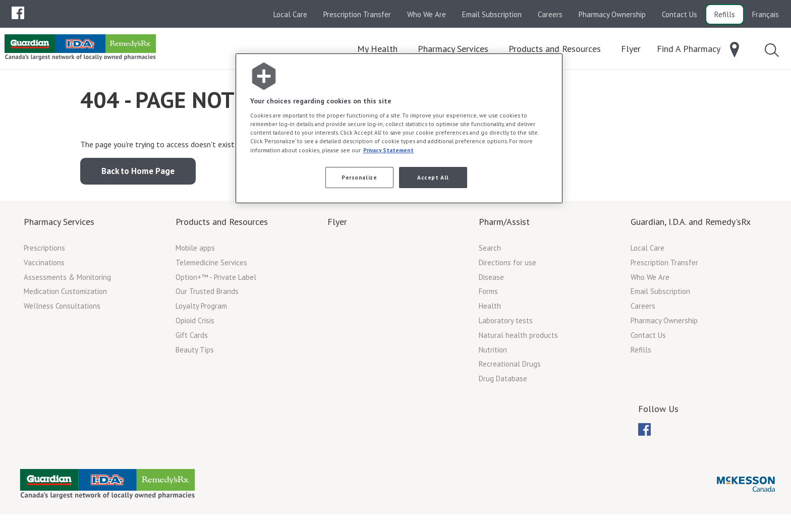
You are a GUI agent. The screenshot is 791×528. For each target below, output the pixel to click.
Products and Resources (222, 225)
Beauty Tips (195, 353)
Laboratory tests (506, 324)
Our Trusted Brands (207, 295)
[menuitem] (18, 13)
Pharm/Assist (504, 225)
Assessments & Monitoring (67, 280)
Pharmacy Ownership (612, 14)
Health (490, 309)
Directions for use (507, 266)
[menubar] (18, 13)
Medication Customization (65, 295)
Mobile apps (195, 251)
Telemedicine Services (211, 266)
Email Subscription (492, 14)
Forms (488, 295)
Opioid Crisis (195, 324)
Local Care (290, 14)
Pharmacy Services (59, 225)
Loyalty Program (201, 309)
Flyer (337, 225)
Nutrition (493, 353)
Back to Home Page (138, 174)
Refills (724, 14)
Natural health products (518, 338)
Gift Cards (192, 338)
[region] (399, 128)
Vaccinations (44, 266)
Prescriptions (44, 251)
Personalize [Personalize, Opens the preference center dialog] (359, 177)
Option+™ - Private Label (216, 280)
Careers (550, 14)
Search (490, 251)
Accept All (433, 177)
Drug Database (503, 382)
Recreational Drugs (510, 367)
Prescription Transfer (357, 14)
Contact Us (679, 14)
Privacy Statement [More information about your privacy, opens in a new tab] (388, 150)
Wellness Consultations (62, 309)
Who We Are (426, 14)
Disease (491, 280)
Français (765, 14)
